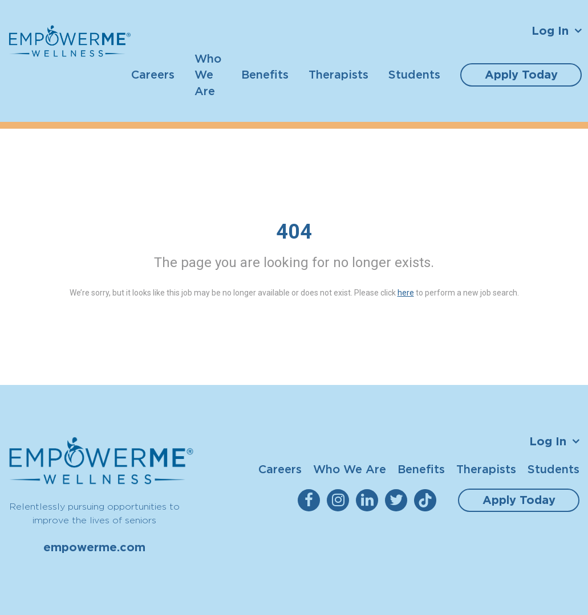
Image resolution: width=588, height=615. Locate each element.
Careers (153, 74)
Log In (550, 30)
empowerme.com (94, 547)
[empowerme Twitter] (398, 500)
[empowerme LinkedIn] (369, 500)
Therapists (338, 74)
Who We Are (207, 74)
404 (294, 232)
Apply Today (521, 74)
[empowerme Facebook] (311, 500)
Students (414, 74)
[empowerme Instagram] (340, 500)
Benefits (265, 74)
